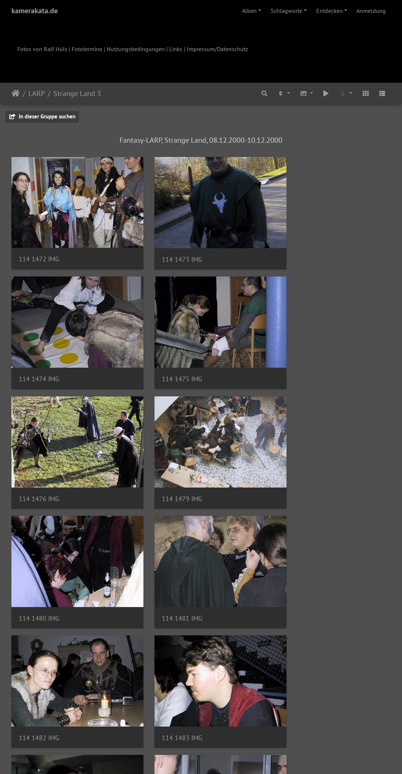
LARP (36, 93)
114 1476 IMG (169, 361)
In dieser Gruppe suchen (42, 116)
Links (175, 49)
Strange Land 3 (77, 93)
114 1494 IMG (299, 693)
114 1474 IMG (299, 250)
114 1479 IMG (299, 361)
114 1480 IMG (39, 471)
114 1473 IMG (169, 250)
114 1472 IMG (39, 250)
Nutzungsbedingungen (136, 49)
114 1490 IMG (39, 693)
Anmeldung (371, 10)
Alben (249, 10)
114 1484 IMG (169, 582)
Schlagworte (286, 10)
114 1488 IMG (299, 582)
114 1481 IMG (169, 471)
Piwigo (216, 758)
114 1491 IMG (169, 692)
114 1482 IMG (299, 471)
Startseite (15, 93)
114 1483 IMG (39, 582)
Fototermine (87, 49)
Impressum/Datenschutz (217, 49)
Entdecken (329, 10)
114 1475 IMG (39, 361)
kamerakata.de (34, 10)
